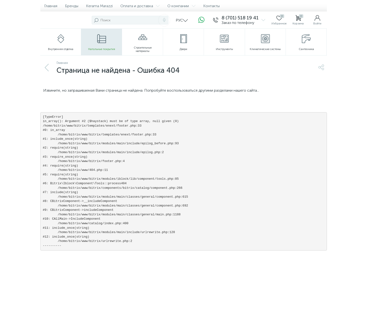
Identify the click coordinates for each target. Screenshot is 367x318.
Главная (50, 6)
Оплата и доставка (140, 6)
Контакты (211, 6)
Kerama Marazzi (99, 6)
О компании (181, 6)
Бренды (71, 6)
